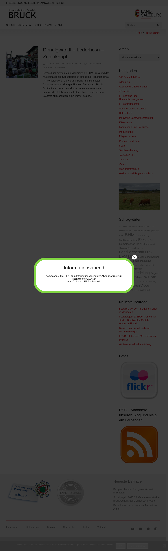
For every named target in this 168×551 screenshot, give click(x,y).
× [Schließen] (134, 257)
